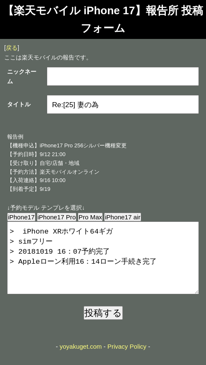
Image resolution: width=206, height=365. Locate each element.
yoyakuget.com (81, 359)
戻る (12, 47)
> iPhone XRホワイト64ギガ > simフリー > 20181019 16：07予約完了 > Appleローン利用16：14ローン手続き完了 (103, 264)
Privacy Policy (126, 359)
